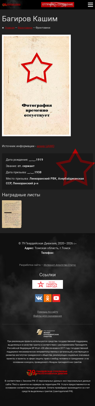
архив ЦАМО (45, 146)
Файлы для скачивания (47, 315)
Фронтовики (25, 27)
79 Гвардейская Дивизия (12, 5)
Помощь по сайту (47, 311)
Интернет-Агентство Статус (60, 264)
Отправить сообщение (57, 4)
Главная (10, 27)
